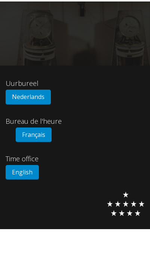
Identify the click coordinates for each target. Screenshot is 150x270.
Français (33, 134)
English (22, 172)
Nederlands (28, 97)
